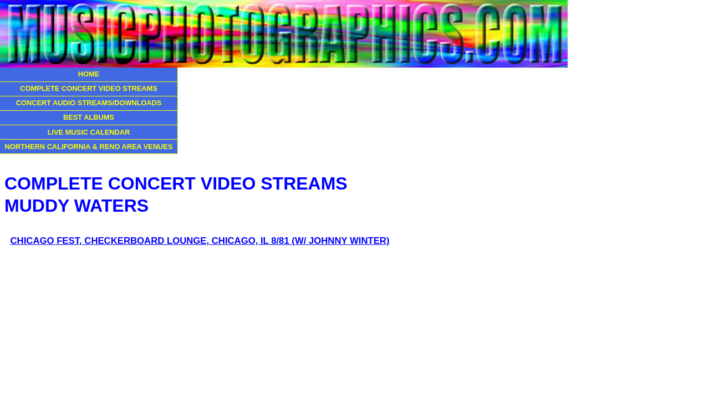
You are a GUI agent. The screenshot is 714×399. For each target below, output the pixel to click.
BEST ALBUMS (88, 117)
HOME (88, 74)
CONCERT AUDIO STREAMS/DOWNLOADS (89, 103)
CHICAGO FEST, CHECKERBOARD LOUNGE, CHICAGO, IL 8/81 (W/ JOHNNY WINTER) (200, 241)
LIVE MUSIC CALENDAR (89, 132)
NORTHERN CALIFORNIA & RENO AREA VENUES (89, 146)
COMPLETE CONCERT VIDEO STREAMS (88, 88)
